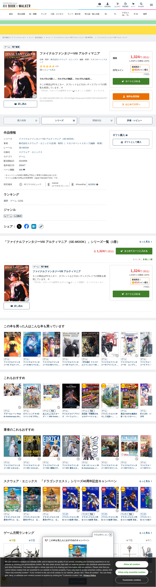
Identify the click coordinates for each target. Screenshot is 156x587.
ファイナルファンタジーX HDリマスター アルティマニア (32, 368)
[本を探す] (141, 5)
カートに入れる (131, 86)
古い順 (136, 264)
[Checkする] (34, 101)
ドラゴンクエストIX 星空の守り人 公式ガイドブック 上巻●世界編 (12, 523)
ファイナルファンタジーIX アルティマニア (12, 368)
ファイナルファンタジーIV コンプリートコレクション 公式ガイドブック (129, 368)
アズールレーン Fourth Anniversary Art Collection (12, 420)
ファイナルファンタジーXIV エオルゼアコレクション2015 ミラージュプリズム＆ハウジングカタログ (12, 471)
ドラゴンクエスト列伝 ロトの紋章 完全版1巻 (90, 523)
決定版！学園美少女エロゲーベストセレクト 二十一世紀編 (90, 420)
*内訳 (146, 79)
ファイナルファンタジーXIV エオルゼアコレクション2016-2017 (31, 471)
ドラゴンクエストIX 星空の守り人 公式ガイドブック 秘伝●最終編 (51, 523)
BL (106, 14)
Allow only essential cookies (131, 572)
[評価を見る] (49, 73)
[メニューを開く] (151, 5)
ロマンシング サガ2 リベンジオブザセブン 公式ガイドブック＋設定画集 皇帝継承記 (31, 420)
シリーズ (65, 125)
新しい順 (147, 264)
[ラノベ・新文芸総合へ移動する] (36, 42)
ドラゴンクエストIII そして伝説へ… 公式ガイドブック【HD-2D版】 (110, 420)
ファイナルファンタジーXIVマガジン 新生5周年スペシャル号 (129, 471)
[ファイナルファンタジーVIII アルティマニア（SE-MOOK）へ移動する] (74, 42)
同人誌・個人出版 (92, 14)
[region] (78, 572)
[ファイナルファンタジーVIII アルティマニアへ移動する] (112, 42)
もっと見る (145, 246)
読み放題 (21, 14)
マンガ (43, 14)
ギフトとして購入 (131, 147)
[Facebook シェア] (26, 231)
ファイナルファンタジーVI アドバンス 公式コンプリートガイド (110, 368)
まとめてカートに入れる (134, 256)
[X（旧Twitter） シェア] (19, 231)
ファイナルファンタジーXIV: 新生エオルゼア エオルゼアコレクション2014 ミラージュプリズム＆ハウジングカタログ (71, 471)
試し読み (20, 109)
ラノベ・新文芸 (74, 14)
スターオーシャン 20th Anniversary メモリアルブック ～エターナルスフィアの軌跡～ (90, 471)
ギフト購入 (120, 140)
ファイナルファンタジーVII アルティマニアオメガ (71, 368)
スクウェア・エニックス (30, 157)
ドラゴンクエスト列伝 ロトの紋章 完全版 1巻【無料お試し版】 (71, 523)
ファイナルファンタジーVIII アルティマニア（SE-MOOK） (47, 144)
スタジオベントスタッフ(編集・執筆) (84, 148)
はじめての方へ (131, 109)
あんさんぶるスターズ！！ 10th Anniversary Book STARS (51, 420)
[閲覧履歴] (125, 5)
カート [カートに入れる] (131, 299)
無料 (145, 14)
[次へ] (150, 354)
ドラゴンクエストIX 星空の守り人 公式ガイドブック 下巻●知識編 (32, 523)
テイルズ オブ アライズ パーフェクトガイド (71, 420)
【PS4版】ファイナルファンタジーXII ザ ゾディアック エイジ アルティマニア (90, 368)
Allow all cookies (132, 564)
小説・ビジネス (57, 14)
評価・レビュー (134, 125)
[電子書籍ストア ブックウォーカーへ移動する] (14, 42)
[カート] (133, 5)
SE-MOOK (24, 152)
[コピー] (41, 231)
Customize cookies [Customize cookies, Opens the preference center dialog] (132, 580)
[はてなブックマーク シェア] (33, 231)
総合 (11, 14)
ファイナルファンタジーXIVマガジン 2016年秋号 (110, 471)
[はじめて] (117, 5)
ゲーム (22, 161)
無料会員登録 (131, 101)
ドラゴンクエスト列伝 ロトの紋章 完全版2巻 (129, 523)
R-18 (136, 14)
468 (22, 175)
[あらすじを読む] (73, 92)
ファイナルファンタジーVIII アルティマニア (57, 276)
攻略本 (18, 221)
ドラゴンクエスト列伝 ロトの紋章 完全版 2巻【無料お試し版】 (110, 523)
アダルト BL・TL (125, 14)
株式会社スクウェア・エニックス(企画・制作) (41, 148)
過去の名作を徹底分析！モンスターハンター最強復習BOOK (129, 420)
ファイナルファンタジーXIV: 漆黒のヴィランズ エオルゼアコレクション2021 (51, 471)
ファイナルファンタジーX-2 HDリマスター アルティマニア (51, 368)
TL (115, 14)
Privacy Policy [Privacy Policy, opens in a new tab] (89, 575)
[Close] (151, 572)
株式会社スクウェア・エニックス (64, 64)
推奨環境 (93, 189)
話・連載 (33, 14)
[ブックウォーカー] (16, 5)
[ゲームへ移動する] (48, 42)
